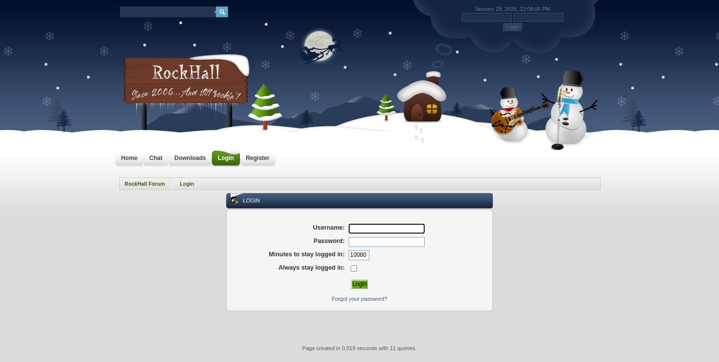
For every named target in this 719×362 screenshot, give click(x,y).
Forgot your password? (360, 299)
